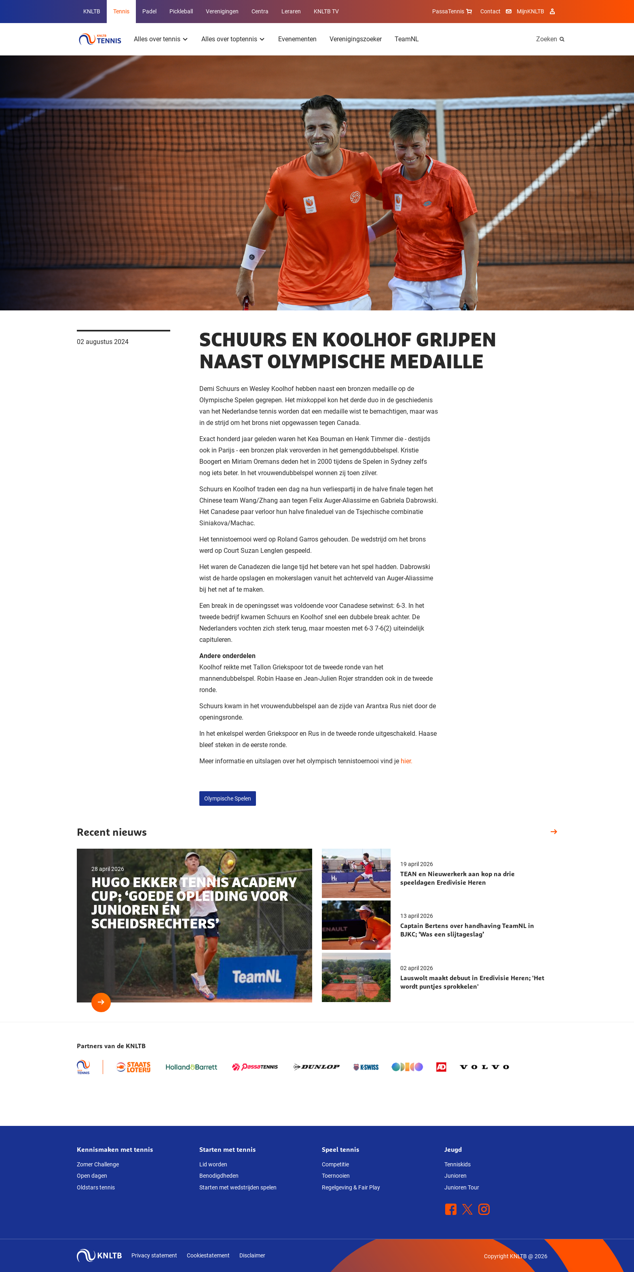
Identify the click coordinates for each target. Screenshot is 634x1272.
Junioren (455, 1175)
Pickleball (181, 11)
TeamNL (407, 39)
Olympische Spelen (227, 798)
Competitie (335, 1164)
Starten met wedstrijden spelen (238, 1187)
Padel (149, 11)
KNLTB (91, 11)
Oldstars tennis (96, 1187)
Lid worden (213, 1164)
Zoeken (546, 39)
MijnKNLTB (530, 11)
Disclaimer (252, 1255)
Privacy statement (154, 1255)
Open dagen (92, 1175)
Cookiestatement (208, 1255)
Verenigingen (222, 11)
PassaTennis (453, 11)
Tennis (121, 11)
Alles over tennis (157, 39)
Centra (259, 11)
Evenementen (297, 39)
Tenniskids (457, 1164)
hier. (406, 761)
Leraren (291, 11)
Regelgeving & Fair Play (351, 1187)
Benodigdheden (219, 1175)
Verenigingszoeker (356, 39)
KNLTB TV (326, 11)
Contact (490, 11)
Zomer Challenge (98, 1164)
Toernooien (336, 1175)
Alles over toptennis (229, 39)
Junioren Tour (461, 1187)
